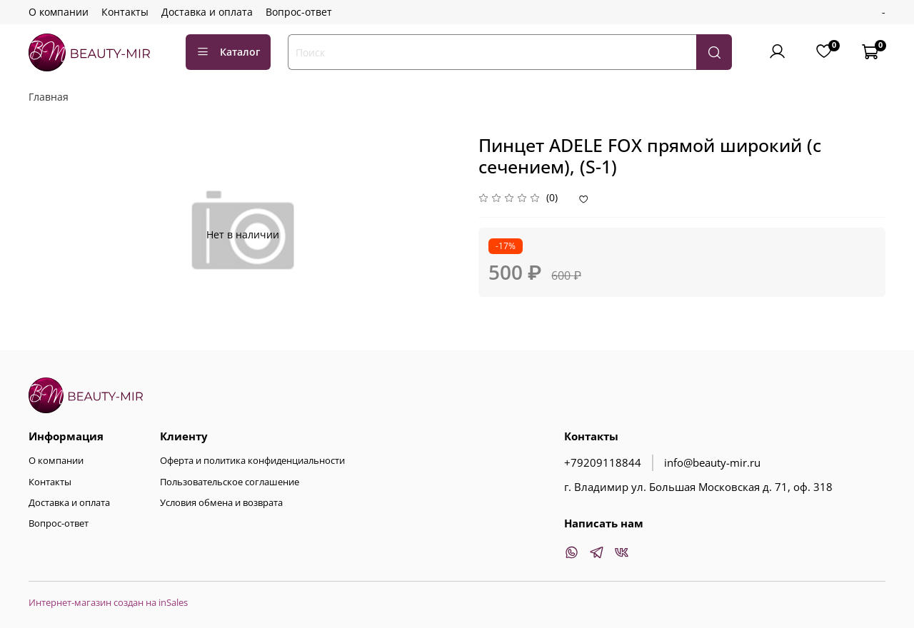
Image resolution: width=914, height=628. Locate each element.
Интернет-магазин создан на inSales (108, 603)
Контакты (125, 12)
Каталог (228, 52)
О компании (59, 12)
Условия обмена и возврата (221, 503)
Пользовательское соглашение (229, 482)
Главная (49, 96)
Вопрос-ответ (299, 12)
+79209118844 (602, 462)
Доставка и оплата (207, 12)
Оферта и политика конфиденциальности (252, 461)
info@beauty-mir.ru (712, 462)
